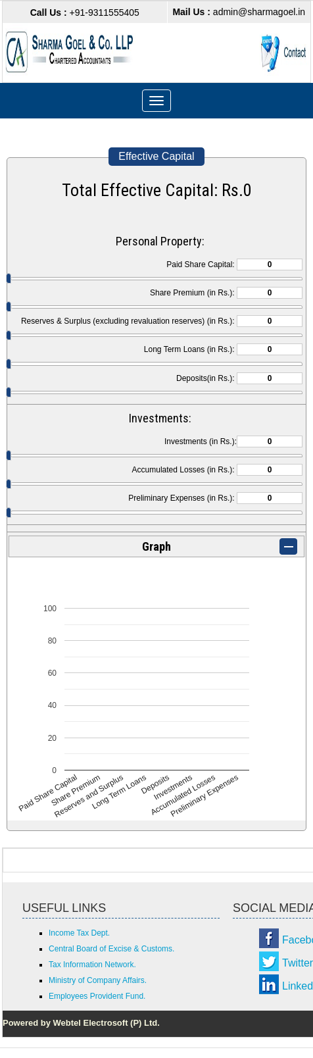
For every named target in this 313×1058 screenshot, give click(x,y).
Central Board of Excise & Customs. (111, 948)
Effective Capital (156, 156)
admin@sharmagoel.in (238, 12)
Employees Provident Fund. (97, 996)
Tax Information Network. (92, 964)
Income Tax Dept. (79, 933)
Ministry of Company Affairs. (98, 980)
